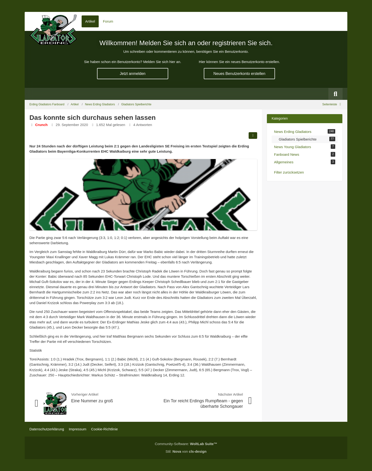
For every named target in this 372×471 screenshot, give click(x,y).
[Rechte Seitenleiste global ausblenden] (332, 104)
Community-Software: (186, 444)
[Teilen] (253, 135)
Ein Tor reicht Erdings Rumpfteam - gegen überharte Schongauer (203, 403)
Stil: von (186, 451)
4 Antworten (142, 125)
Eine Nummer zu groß (92, 400)
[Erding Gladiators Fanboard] (53, 21)
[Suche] (335, 94)
